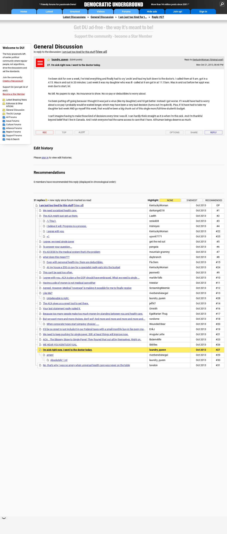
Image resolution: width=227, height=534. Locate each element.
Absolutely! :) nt (58, 360)
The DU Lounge (13, 113)
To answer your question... (57, 246)
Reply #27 (158, 17)
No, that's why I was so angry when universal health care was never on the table (86, 365)
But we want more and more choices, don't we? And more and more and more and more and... (94, 318)
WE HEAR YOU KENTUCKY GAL (60, 344)
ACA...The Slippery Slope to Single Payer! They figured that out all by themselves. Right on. (92, 339)
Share (194, 132)
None (170, 200)
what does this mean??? (56, 257)
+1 (48, 236)
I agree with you (55, 231)
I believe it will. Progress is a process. (67, 226)
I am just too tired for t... (132, 17)
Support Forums (14, 135)
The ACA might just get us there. (60, 215)
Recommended (213, 200)
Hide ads (152, 11)
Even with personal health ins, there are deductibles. (75, 262)
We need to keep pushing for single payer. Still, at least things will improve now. (85, 334)
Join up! (177, 11)
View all (101, 51)
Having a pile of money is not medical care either (69, 282)
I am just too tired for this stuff (78, 51)
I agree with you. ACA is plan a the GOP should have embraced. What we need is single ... (91, 277)
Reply (213, 132)
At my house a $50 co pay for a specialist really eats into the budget (83, 267)
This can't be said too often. (58, 272)
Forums (126, 11)
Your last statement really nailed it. (62, 308)
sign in (45, 157)
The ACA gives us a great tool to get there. (66, 303)
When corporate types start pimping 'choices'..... (73, 324)
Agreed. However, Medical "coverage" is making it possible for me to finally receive (87, 288)
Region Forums (13, 132)
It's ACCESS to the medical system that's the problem (71, 251)
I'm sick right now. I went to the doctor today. (67, 349)
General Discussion (102, 17)
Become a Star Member (14, 94)
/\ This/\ (51, 221)
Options (174, 132)
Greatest (75, 11)
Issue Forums (12, 121)
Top (64, 132)
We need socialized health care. (60, 210)
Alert (82, 132)
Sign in (203, 11)
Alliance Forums (14, 128)
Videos (101, 11)
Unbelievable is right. (58, 298)
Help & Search (13, 139)
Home (23, 11)
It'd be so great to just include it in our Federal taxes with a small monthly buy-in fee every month (95, 329)
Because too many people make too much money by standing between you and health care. (93, 313)
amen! (50, 355)
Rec (45, 132)
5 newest (192, 200)
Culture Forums (13, 124)
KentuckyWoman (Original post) (208, 59)
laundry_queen (60, 59)
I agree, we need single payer (58, 241)
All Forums (11, 117)
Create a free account (13, 81)
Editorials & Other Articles (14, 105)
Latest (49, 11)
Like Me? (47, 293)
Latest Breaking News (16, 100)
